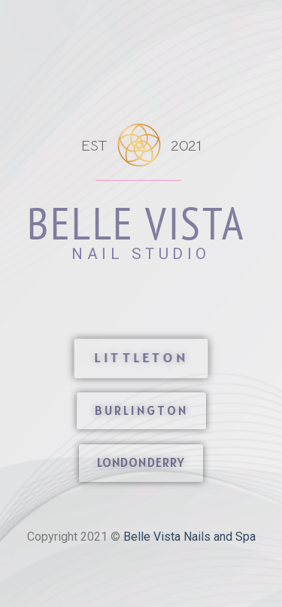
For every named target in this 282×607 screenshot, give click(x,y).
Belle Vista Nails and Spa (189, 536)
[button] (141, 358)
